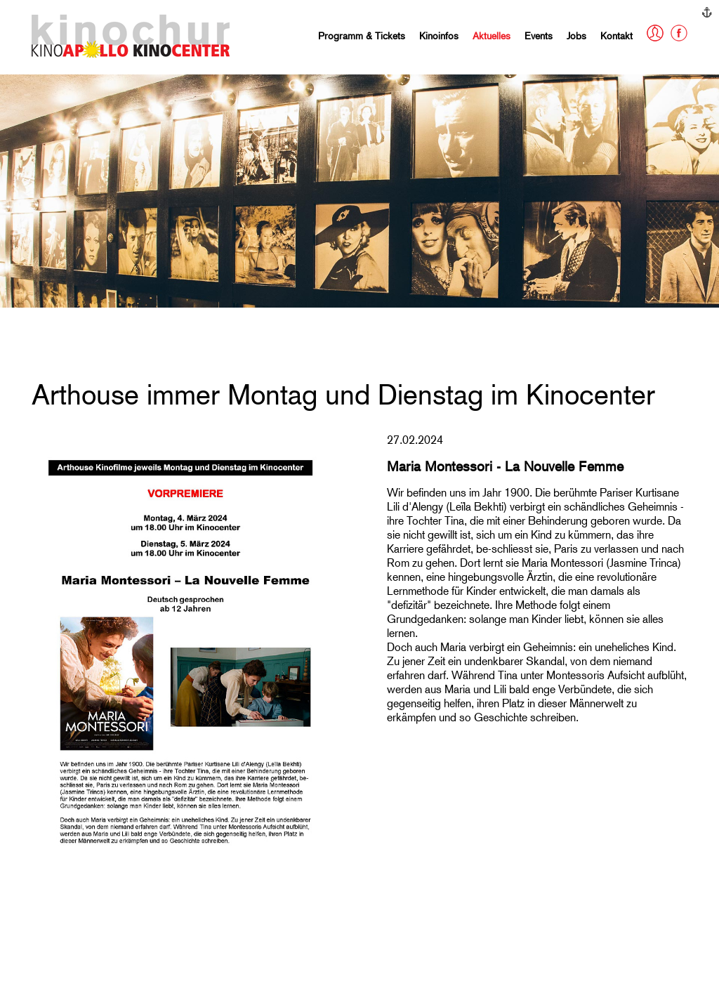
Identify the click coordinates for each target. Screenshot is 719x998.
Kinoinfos (439, 35)
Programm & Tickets (361, 35)
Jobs (576, 35)
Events (539, 35)
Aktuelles (491, 35)
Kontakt (616, 35)
